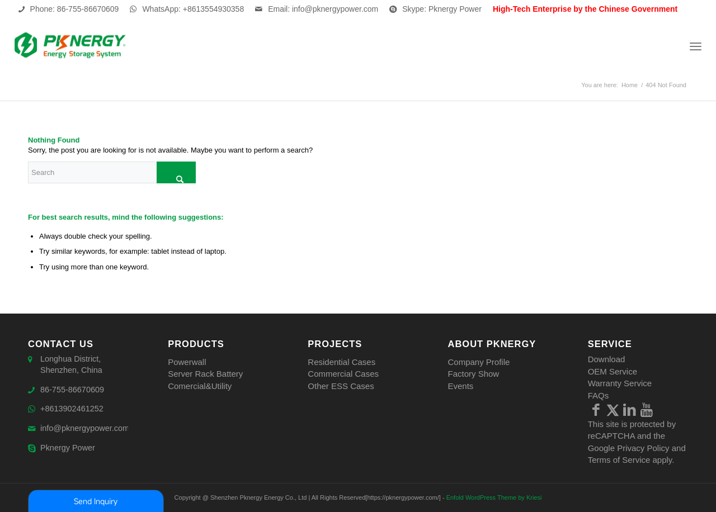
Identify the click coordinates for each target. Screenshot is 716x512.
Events (460, 386)
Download (606, 359)
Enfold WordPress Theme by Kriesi (494, 497)
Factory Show (473, 373)
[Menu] (695, 46)
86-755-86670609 (73, 391)
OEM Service (612, 371)
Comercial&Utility (200, 386)
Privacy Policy (643, 448)
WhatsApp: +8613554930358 (193, 8)
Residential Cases (341, 362)
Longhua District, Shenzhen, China (72, 365)
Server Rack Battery (205, 373)
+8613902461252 (73, 411)
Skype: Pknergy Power (442, 8)
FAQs (598, 395)
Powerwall (187, 362)
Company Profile (478, 362)
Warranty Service (620, 383)
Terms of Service (619, 459)
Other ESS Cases (341, 386)
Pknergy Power (68, 451)
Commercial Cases (343, 373)
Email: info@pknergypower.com (323, 8)
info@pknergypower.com (86, 430)
